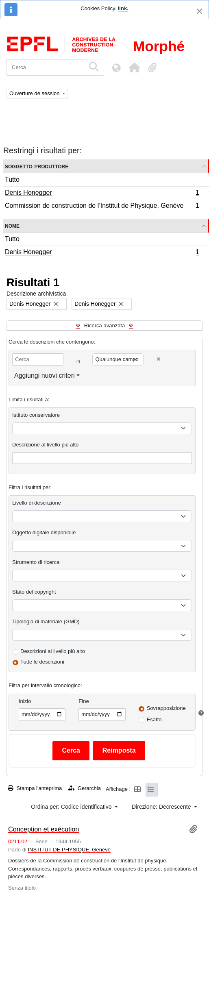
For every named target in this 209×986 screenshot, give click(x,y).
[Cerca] (46, 67)
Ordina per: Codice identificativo (72, 806)
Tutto (12, 179)
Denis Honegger (101, 193)
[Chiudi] (199, 11)
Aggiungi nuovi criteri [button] (44, 375)
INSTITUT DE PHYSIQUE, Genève (69, 850)
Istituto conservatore (36, 415)
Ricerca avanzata (104, 325)
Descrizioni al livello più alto (52, 651)
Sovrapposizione (166, 708)
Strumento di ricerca (35, 562)
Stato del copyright (34, 592)
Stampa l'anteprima (35, 788)
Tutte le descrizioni (42, 662)
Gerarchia (84, 788)
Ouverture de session (35, 93)
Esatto (154, 719)
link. (123, 8)
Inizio (25, 701)
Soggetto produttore (36, 166)
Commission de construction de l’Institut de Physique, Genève (101, 206)
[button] (134, 67)
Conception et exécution (43, 829)
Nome (12, 225)
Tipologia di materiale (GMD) (46, 621)
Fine (83, 701)
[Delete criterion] (159, 359)
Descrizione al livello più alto (45, 445)
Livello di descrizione (36, 503)
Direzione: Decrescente (162, 806)
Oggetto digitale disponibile (44, 532)
